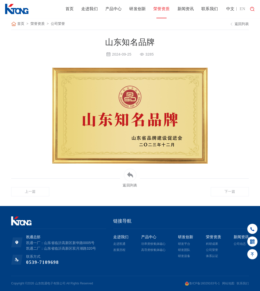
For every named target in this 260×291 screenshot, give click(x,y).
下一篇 (229, 199)
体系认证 (212, 256)
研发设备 (184, 256)
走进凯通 (119, 244)
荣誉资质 (161, 9)
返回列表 (239, 24)
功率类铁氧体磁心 (153, 244)
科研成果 (212, 244)
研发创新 (137, 9)
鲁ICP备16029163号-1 (202, 283)
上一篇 (30, 199)
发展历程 (119, 250)
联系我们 (209, 9)
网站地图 (228, 283)
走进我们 (89, 9)
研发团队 (184, 250)
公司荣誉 (58, 24)
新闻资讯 (185, 9)
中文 (230, 9)
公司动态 (240, 244)
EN (242, 9)
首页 (70, 9)
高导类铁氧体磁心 (153, 250)
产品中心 (113, 9)
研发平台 (184, 244)
